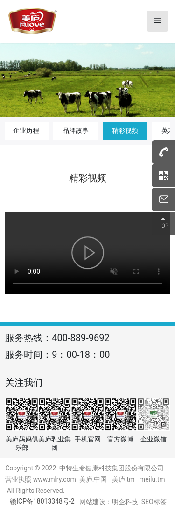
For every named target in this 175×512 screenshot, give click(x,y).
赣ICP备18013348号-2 (42, 501)
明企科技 (125, 501)
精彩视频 (125, 130)
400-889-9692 (80, 337)
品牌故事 (76, 130)
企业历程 (26, 130)
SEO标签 (154, 501)
